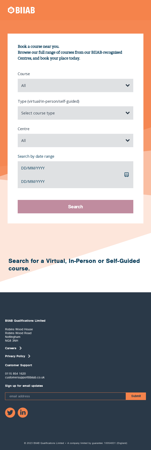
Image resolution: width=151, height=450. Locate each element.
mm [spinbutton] (31, 168)
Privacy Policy (18, 356)
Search (75, 206)
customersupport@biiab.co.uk (25, 377)
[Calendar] (126, 174)
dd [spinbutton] (24, 168)
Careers (13, 348)
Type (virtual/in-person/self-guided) (48, 101)
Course (24, 73)
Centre (23, 128)
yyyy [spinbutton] (40, 168)
